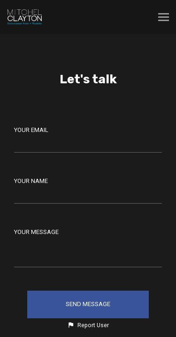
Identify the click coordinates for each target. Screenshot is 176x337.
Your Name (31, 180)
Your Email (31, 129)
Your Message (36, 231)
